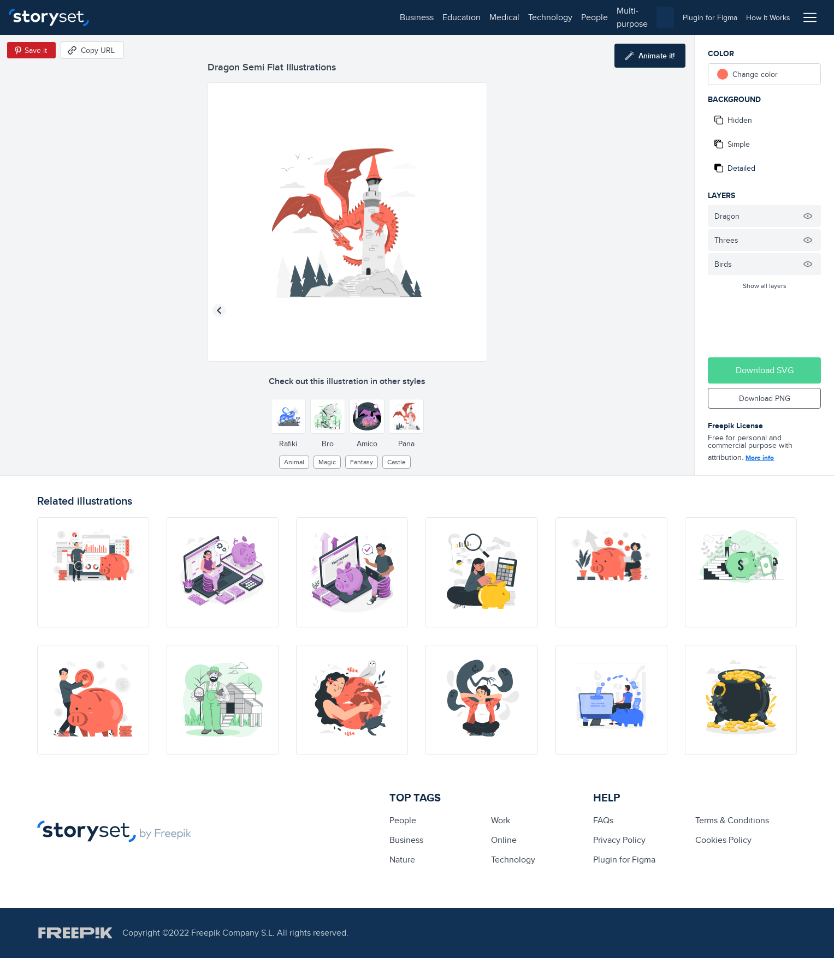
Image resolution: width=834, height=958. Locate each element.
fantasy (361, 461)
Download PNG (764, 398)
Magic (327, 461)
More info (760, 457)
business (123, 17)
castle (396, 461)
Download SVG (765, 370)
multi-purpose (349, 17)
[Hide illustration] (807, 216)
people (301, 17)
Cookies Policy (723, 840)
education (168, 17)
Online (504, 840)
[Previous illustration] (219, 310)
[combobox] (529, 17)
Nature (402, 859)
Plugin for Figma (624, 859)
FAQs (603, 820)
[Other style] (288, 416)
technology (257, 17)
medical (211, 17)
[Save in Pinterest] (31, 50)
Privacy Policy (619, 840)
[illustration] (93, 572)
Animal (294, 461)
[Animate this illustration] (649, 56)
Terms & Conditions (732, 820)
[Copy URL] (92, 50)
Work (500, 820)
